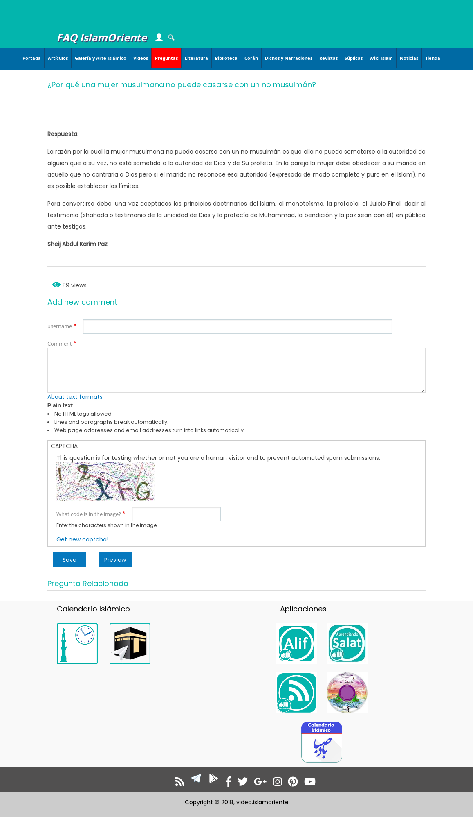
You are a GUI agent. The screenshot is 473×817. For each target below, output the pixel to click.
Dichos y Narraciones (288, 58)
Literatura (196, 58)
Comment (59, 343)
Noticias (409, 58)
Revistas (328, 58)
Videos (140, 58)
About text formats (75, 397)
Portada (31, 58)
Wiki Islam (381, 58)
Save (69, 560)
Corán (251, 58)
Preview (115, 560)
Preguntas (166, 58)
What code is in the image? (88, 514)
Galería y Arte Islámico (100, 58)
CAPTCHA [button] (64, 446)
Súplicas (354, 58)
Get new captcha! (82, 539)
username (59, 326)
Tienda (432, 58)
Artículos (58, 58)
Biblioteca (226, 58)
